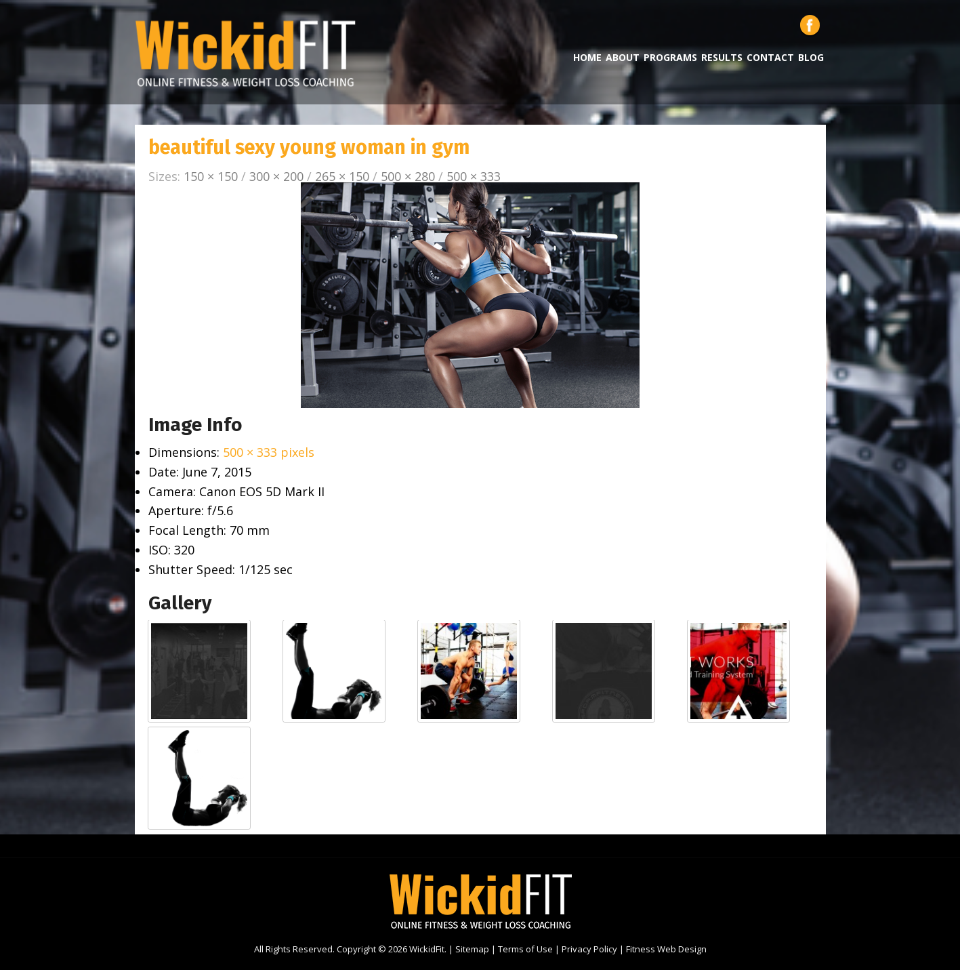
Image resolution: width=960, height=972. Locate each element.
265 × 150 (342, 178)
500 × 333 (473, 178)
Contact (770, 59)
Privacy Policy (589, 951)
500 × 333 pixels (268, 454)
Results (722, 59)
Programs (670, 59)
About (623, 59)
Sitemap (472, 951)
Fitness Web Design (666, 951)
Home (587, 59)
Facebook (810, 27)
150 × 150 (211, 178)
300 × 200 (276, 178)
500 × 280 (408, 178)
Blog (811, 59)
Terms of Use (525, 951)
